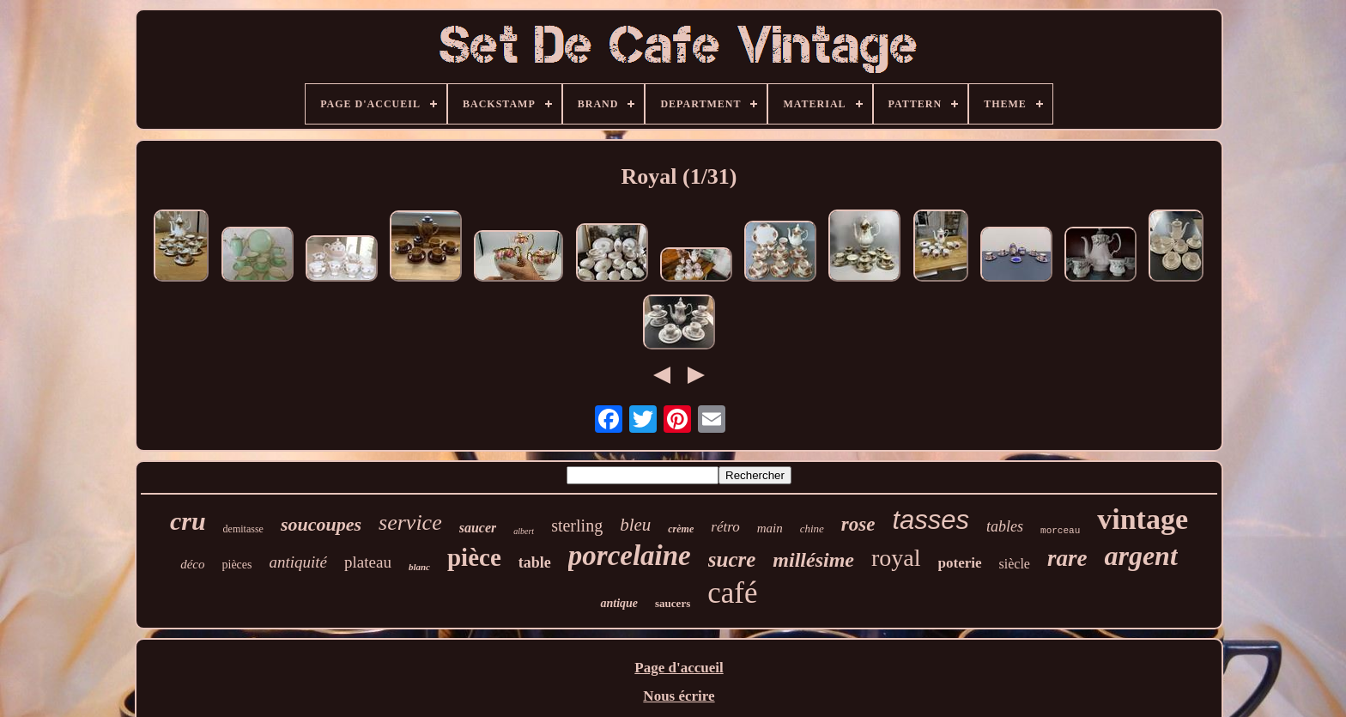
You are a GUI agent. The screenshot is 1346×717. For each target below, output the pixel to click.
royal (896, 557)
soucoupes (321, 524)
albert (523, 531)
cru (188, 521)
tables (1004, 526)
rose (858, 524)
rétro (725, 527)
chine (812, 528)
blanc (419, 567)
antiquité (299, 562)
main (770, 528)
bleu (635, 524)
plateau (367, 562)
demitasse (243, 529)
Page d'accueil (678, 667)
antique (619, 603)
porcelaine (629, 555)
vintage (1142, 519)
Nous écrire (678, 696)
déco (192, 564)
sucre (732, 559)
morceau (1060, 531)
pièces (237, 564)
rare (1067, 558)
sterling (577, 525)
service (410, 522)
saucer (478, 527)
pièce (474, 557)
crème (681, 529)
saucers (672, 603)
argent (1140, 555)
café (732, 593)
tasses (930, 520)
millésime (813, 560)
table (534, 562)
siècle (1014, 563)
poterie (960, 563)
